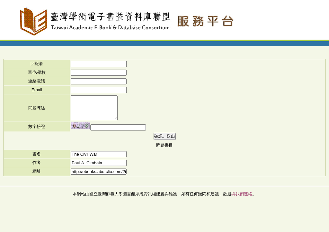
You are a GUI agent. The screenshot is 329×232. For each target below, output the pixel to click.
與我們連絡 (241, 193)
